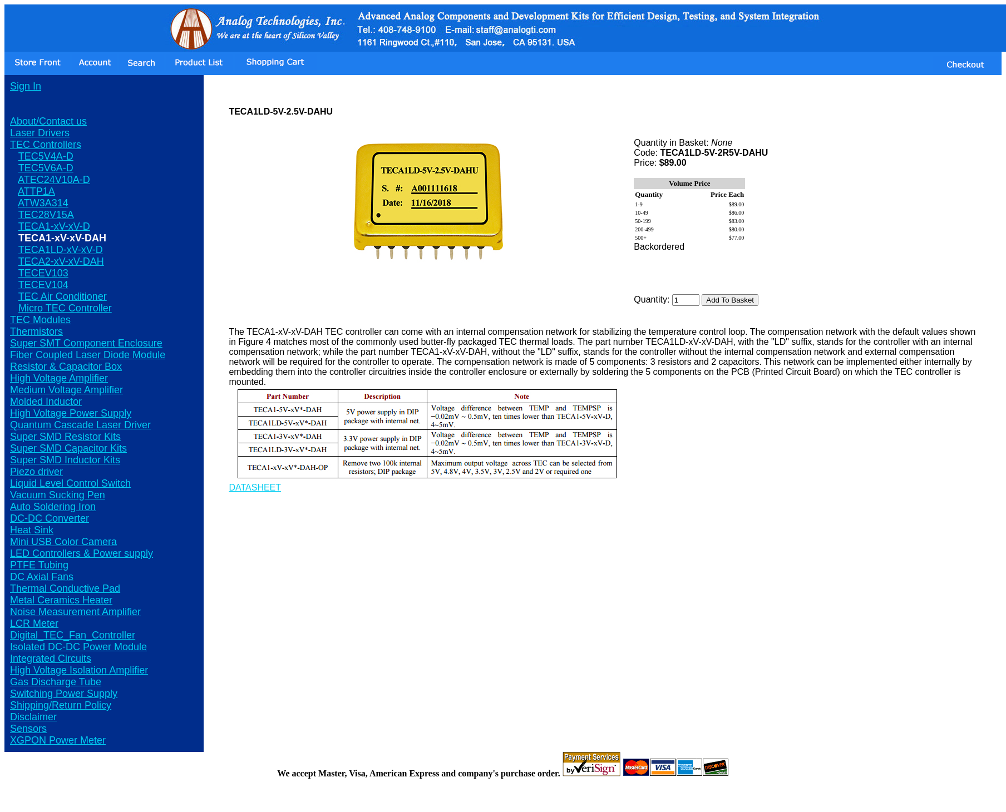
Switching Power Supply (63, 693)
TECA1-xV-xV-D (54, 226)
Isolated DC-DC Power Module (78, 646)
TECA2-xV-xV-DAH (61, 261)
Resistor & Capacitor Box (66, 366)
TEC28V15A (46, 214)
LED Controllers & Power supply (81, 553)
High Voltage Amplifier (59, 378)
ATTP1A (36, 191)
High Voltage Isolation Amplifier (79, 670)
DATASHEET (255, 487)
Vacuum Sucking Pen (57, 495)
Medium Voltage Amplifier (66, 389)
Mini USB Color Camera (63, 541)
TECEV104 (43, 284)
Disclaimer (33, 716)
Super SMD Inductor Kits (65, 460)
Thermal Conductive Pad (65, 588)
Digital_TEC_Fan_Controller (72, 635)
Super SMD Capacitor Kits (68, 448)
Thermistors (36, 331)
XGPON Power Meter (58, 740)
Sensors (28, 728)
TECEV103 (43, 273)
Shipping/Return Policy (60, 705)
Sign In (25, 86)
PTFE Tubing (39, 565)
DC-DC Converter (49, 518)
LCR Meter (34, 623)
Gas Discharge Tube (55, 681)
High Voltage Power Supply (70, 413)
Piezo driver (36, 471)
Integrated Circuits (50, 658)
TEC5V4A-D (45, 156)
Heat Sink (31, 530)
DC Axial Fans (41, 576)
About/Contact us (48, 121)
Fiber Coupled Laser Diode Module (87, 354)
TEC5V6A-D (45, 168)
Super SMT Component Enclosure (86, 343)
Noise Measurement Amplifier (75, 611)
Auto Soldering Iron (53, 506)
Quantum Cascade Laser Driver (80, 424)
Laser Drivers (40, 132)
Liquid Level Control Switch (70, 483)
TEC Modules (40, 319)
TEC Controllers (45, 144)
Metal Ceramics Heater (61, 600)
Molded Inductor (46, 401)
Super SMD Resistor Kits (65, 436)
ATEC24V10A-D (54, 179)
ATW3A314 (43, 203)
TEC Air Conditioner (62, 296)
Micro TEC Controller (65, 308)
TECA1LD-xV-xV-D (60, 249)
